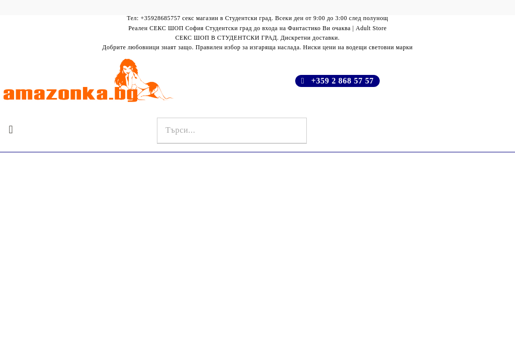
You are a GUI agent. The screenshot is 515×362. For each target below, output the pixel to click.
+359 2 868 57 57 (342, 80)
